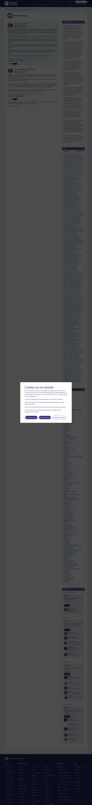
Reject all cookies (44, 417)
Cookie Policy (32, 396)
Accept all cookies (31, 417)
